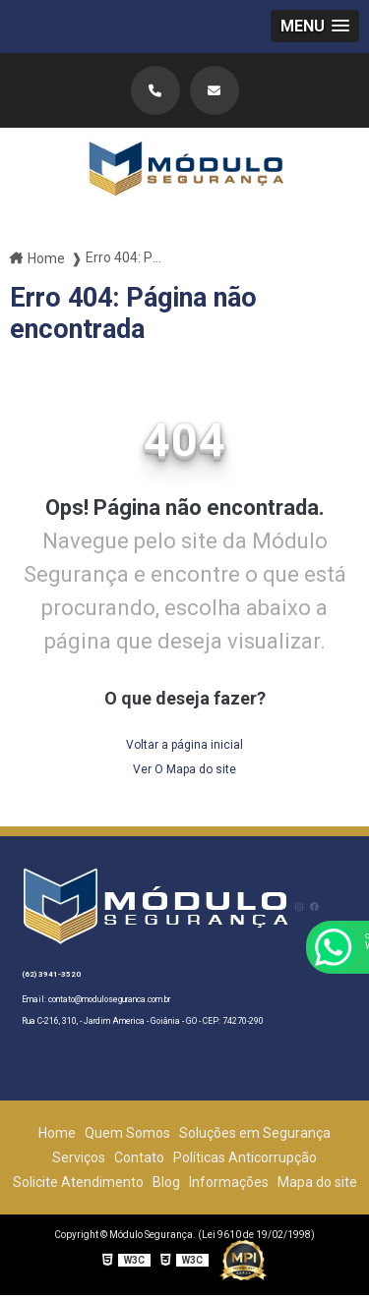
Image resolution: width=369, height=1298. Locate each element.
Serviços (78, 1157)
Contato (139, 1157)
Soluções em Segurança (255, 1133)
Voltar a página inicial (184, 745)
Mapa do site (317, 1182)
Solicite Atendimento (78, 1182)
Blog (166, 1182)
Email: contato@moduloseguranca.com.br (96, 999)
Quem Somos (127, 1133)
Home (57, 1133)
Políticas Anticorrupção (245, 1157)
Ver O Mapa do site (184, 769)
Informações (229, 1182)
